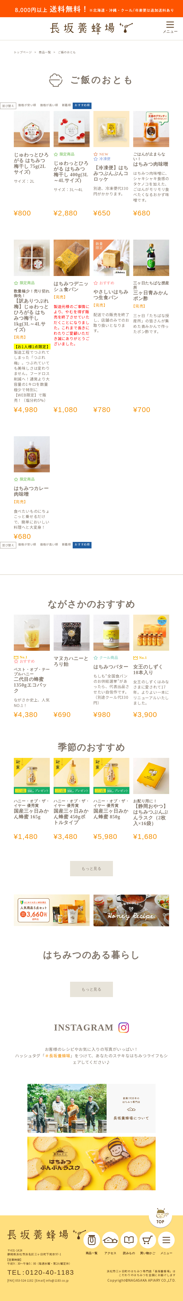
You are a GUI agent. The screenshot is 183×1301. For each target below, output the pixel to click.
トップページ (23, 52)
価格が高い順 (49, 105)
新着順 (66, 105)
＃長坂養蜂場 (57, 1055)
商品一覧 (45, 52)
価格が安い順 (27, 105)
